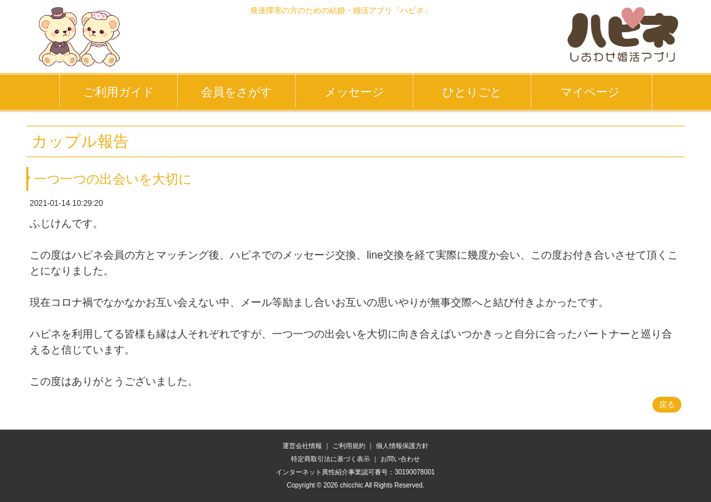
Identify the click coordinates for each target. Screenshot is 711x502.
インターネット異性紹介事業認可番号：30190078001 (355, 472)
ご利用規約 (348, 445)
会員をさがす (236, 92)
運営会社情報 (302, 445)
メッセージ (354, 92)
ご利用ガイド (118, 92)
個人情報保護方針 (402, 445)
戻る (667, 404)
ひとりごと (472, 92)
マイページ (589, 92)
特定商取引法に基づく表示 (330, 459)
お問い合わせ (400, 459)
